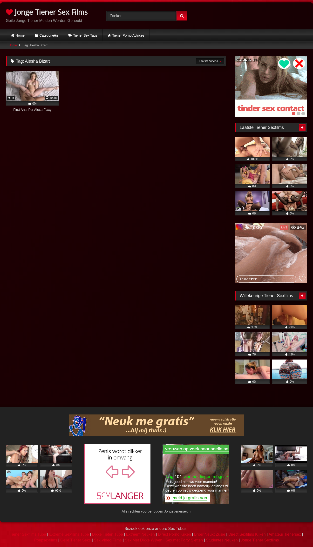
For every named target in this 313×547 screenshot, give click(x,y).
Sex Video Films (108, 540)
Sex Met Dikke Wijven (144, 540)
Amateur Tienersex (285, 534)
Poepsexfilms (45, 540)
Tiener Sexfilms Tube (28, 534)
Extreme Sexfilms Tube (69, 534)
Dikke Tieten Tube (107, 534)
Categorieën (49, 35)
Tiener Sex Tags (85, 35)
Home (20, 35)
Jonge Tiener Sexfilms (260, 540)
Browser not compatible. (257, 15)
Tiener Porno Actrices (128, 35)
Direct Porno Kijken (174, 534)
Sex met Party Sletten (184, 540)
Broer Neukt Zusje (209, 534)
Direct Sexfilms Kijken (247, 534)
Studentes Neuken (222, 540)
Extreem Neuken (140, 534)
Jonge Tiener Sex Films (47, 12)
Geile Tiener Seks (75, 540)
